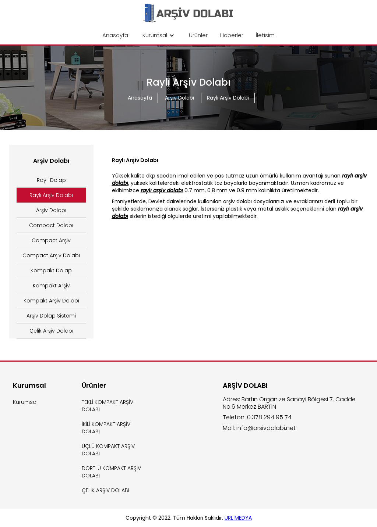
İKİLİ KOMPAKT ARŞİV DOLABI (106, 427)
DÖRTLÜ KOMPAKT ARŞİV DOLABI (111, 472)
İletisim (265, 35)
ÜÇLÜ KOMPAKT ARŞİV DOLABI (108, 449)
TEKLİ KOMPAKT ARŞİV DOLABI (107, 405)
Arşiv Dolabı (180, 97)
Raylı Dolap (51, 180)
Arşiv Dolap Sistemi (51, 315)
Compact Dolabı (51, 225)
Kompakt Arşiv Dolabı (51, 300)
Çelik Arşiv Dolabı (51, 330)
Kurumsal (25, 402)
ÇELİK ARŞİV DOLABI (105, 490)
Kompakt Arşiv (51, 285)
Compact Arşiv (51, 240)
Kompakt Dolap (51, 270)
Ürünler (198, 35)
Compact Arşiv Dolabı (51, 255)
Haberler (231, 35)
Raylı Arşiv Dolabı (228, 97)
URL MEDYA (238, 517)
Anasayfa (115, 35)
